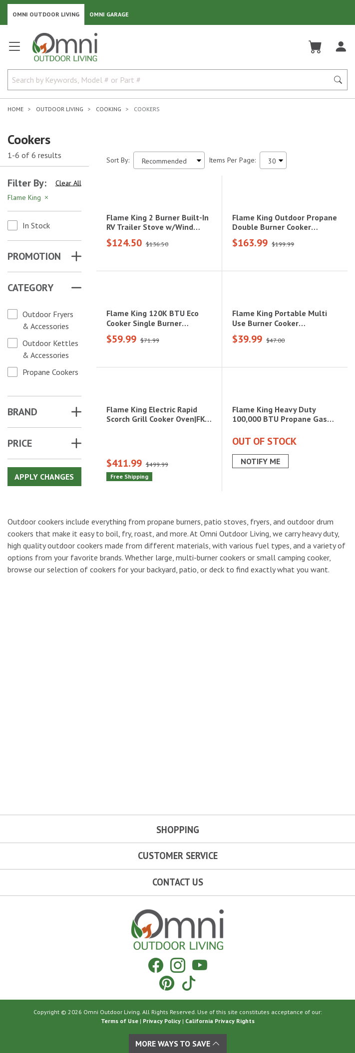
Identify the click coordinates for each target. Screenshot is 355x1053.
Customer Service (178, 856)
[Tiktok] (188, 983)
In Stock (36, 225)
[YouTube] (199, 965)
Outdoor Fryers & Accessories (47, 320)
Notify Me (260, 668)
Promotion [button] (34, 256)
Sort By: (117, 160)
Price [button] (19, 443)
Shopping (177, 830)
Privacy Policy (162, 1021)
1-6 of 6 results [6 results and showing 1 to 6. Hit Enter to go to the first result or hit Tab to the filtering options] (34, 155)
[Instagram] (177, 965)
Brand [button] (22, 411)
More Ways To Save (177, 1044)
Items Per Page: (232, 160)
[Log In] (341, 47)
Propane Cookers (50, 372)
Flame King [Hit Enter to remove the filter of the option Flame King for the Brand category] (28, 197)
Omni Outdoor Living (45, 14)
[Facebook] (155, 965)
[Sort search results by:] (169, 160)
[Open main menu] (14, 50)
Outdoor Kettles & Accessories (50, 349)
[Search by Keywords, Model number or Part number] (171, 80)
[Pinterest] (166, 983)
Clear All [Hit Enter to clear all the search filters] (68, 182)
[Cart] (315, 47)
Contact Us (177, 882)
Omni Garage (109, 14)
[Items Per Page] (273, 160)
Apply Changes (44, 477)
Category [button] (30, 287)
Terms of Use (119, 1021)
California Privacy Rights (220, 1021)
